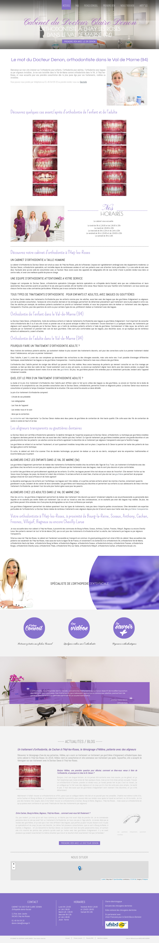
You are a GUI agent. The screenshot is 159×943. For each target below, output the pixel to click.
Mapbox (145, 879)
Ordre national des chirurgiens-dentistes (121, 910)
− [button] (13, 868)
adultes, (21, 497)
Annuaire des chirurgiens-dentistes (118, 905)
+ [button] (13, 864)
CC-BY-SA (133, 879)
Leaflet (103, 879)
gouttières (65, 369)
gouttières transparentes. (138, 509)
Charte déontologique (113, 901)
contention (17, 418)
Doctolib (83, 82)
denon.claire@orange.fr (21, 923)
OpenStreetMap (118, 879)
